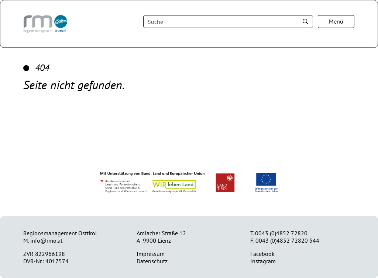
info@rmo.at (46, 240)
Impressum (151, 253)
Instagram (263, 261)
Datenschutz (152, 261)
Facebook (262, 253)
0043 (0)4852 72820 (281, 233)
